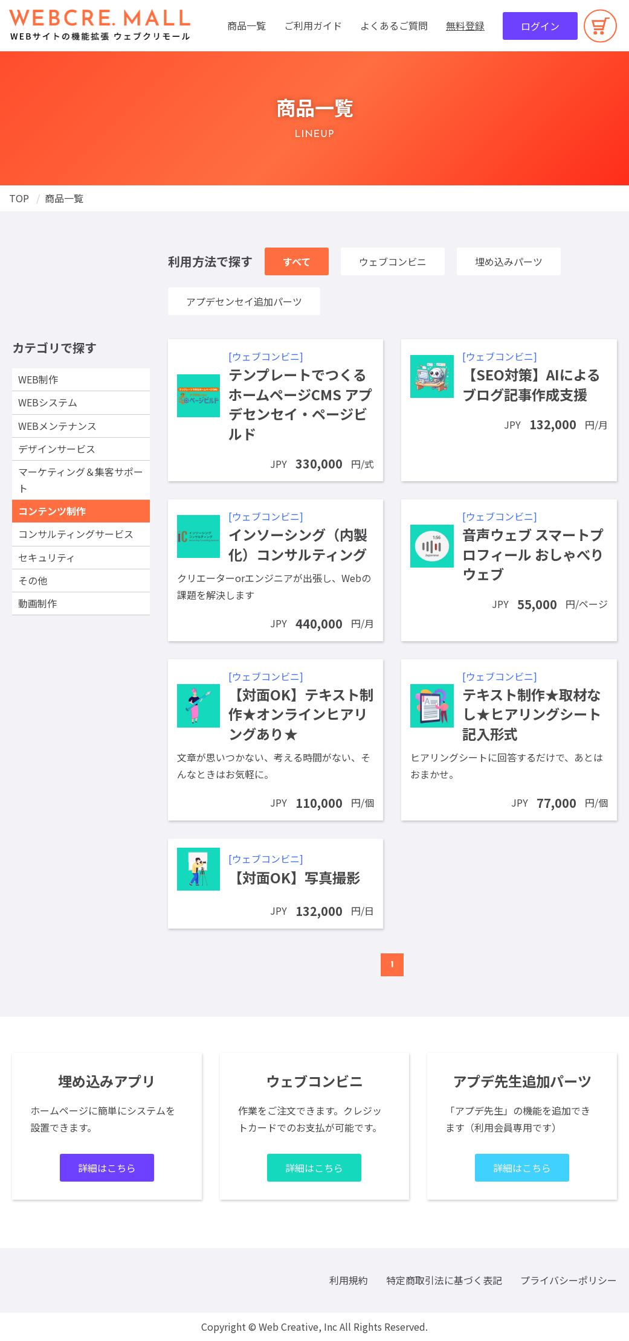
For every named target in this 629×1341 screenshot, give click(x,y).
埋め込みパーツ (509, 261)
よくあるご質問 (394, 25)
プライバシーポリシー (568, 1280)
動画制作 (37, 603)
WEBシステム (47, 402)
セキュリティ (47, 557)
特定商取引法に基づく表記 (444, 1280)
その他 (32, 580)
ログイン (540, 26)
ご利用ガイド (313, 25)
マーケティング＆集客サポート (80, 479)
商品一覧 (246, 25)
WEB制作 (38, 379)
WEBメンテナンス (57, 425)
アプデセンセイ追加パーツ (244, 301)
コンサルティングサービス (76, 533)
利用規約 (348, 1280)
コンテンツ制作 (52, 511)
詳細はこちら (107, 1167)
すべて (297, 261)
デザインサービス (56, 448)
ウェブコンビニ (393, 261)
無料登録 (465, 25)
